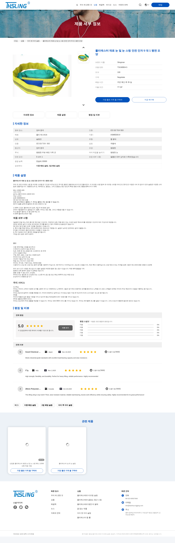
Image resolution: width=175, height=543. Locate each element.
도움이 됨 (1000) (114, 352)
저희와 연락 (123, 5)
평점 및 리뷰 (94, 115)
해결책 (101, 5)
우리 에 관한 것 (86, 5)
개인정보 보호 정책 (19, 534)
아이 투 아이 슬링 (65, 405)
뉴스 (115, 5)
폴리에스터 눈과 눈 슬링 (67, 463)
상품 (95, 5)
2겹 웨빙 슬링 (47, 405)
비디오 (108, 5)
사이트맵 (31, 534)
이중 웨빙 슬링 (30, 405)
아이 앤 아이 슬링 (33, 41)
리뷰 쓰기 (65, 328)
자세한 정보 (28, 115)
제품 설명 (61, 115)
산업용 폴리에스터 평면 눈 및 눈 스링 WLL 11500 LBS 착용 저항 (27, 465)
